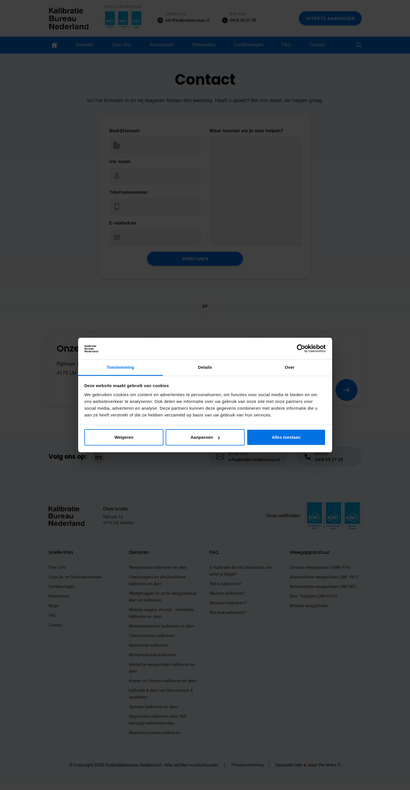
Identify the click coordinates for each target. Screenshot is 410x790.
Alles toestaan (286, 437)
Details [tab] (205, 367)
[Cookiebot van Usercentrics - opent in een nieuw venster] (301, 348)
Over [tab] (290, 367)
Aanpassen (205, 437)
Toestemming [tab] (120, 367)
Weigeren (123, 437)
